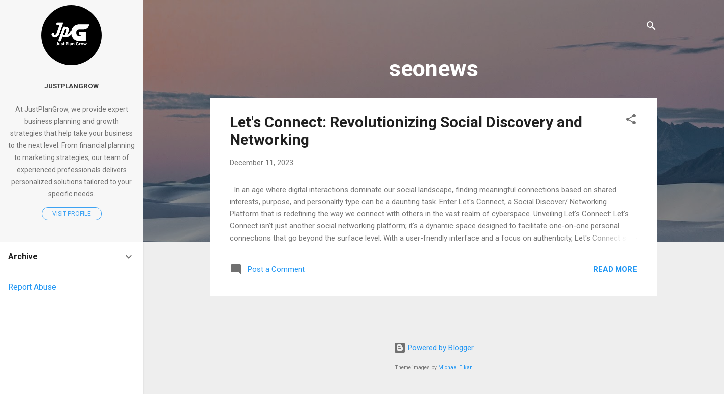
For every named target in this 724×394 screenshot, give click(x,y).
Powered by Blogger (434, 347)
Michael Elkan (455, 367)
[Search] (651, 27)
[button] (631, 121)
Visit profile (71, 213)
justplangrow (71, 86)
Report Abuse (32, 287)
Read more (615, 269)
